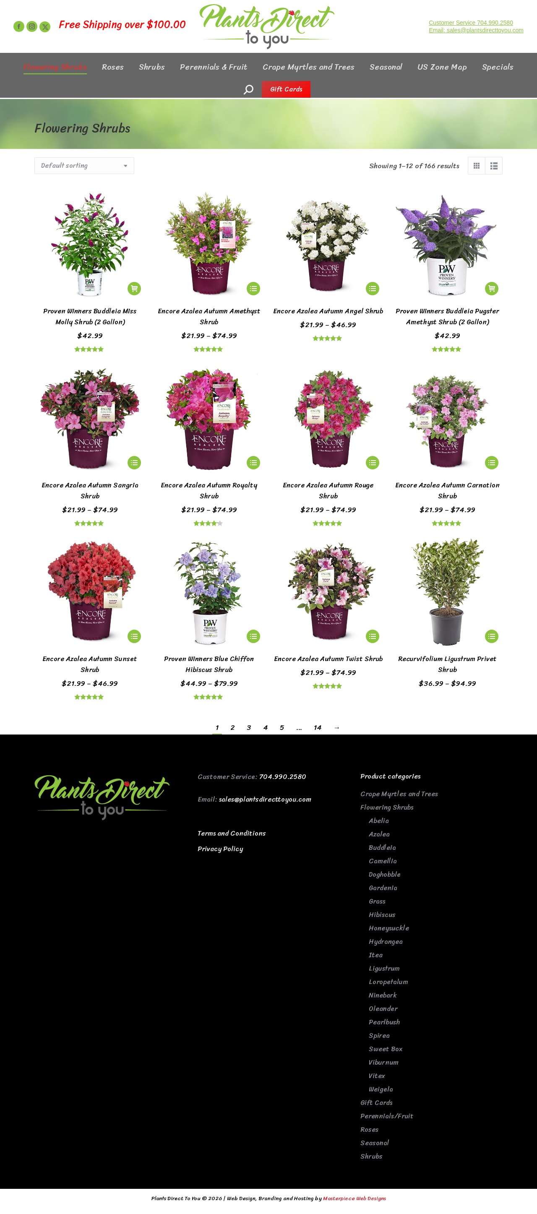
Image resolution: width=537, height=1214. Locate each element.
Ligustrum (384, 968)
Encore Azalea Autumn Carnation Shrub (447, 490)
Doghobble (385, 874)
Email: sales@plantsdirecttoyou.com (476, 45)
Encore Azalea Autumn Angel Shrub (328, 311)
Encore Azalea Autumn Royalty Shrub (209, 490)
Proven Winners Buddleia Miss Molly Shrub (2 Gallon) (89, 316)
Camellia (383, 861)
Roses (369, 1129)
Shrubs (371, 1156)
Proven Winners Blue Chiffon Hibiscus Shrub (209, 664)
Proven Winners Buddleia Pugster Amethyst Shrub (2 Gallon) (447, 316)
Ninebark (383, 995)
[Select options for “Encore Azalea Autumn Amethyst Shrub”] (253, 288)
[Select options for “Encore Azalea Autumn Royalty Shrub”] (253, 462)
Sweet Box (385, 1049)
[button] (134, 288)
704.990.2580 (282, 777)
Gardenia (383, 888)
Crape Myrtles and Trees (399, 794)
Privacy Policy (220, 849)
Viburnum (384, 1062)
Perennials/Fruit (387, 1116)
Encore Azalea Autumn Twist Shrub (328, 659)
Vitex (377, 1075)
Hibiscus (382, 914)
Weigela (381, 1089)
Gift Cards (376, 1102)
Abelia (379, 820)
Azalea (379, 834)
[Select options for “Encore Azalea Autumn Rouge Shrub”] (372, 462)
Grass (377, 901)
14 (318, 727)
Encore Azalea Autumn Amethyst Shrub (209, 316)
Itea (376, 955)
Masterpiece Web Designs (354, 1198)
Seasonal (374, 1143)
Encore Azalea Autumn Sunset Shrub (89, 664)
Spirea (379, 1035)
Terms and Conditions (232, 833)
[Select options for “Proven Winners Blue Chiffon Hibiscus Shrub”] (253, 636)
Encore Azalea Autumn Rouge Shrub (328, 490)
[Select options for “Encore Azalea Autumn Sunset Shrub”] (134, 636)
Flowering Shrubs (386, 807)
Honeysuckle (389, 928)
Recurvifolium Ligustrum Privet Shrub (447, 664)
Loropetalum (388, 981)
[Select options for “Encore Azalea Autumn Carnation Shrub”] (491, 462)
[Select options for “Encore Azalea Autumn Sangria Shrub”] (134, 462)
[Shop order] (84, 165)
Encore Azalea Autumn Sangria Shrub (90, 490)
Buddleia (382, 847)
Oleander (383, 1008)
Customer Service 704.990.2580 (471, 37)
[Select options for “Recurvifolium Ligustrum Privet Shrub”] (491, 636)
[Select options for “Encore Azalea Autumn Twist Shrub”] (372, 636)
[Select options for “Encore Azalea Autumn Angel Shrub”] (372, 288)
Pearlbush (384, 1022)
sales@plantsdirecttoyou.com (265, 799)
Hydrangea (386, 941)
